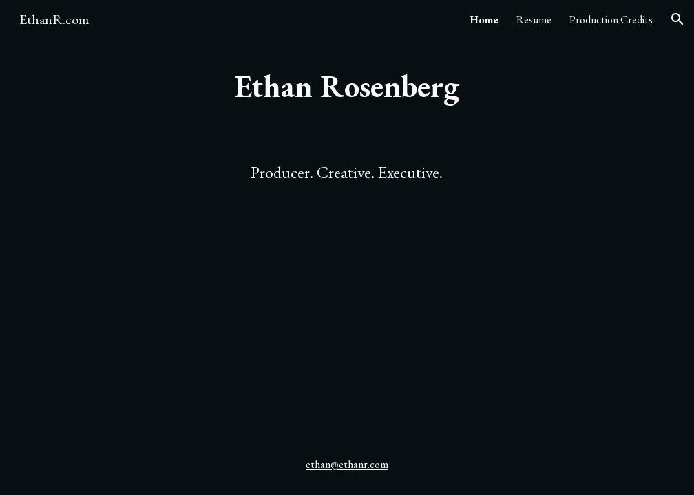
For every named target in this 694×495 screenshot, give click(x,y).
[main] (346, 86)
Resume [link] (533, 19)
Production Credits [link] (611, 19)
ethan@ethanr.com (347, 464)
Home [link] (484, 19)
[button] (677, 19)
